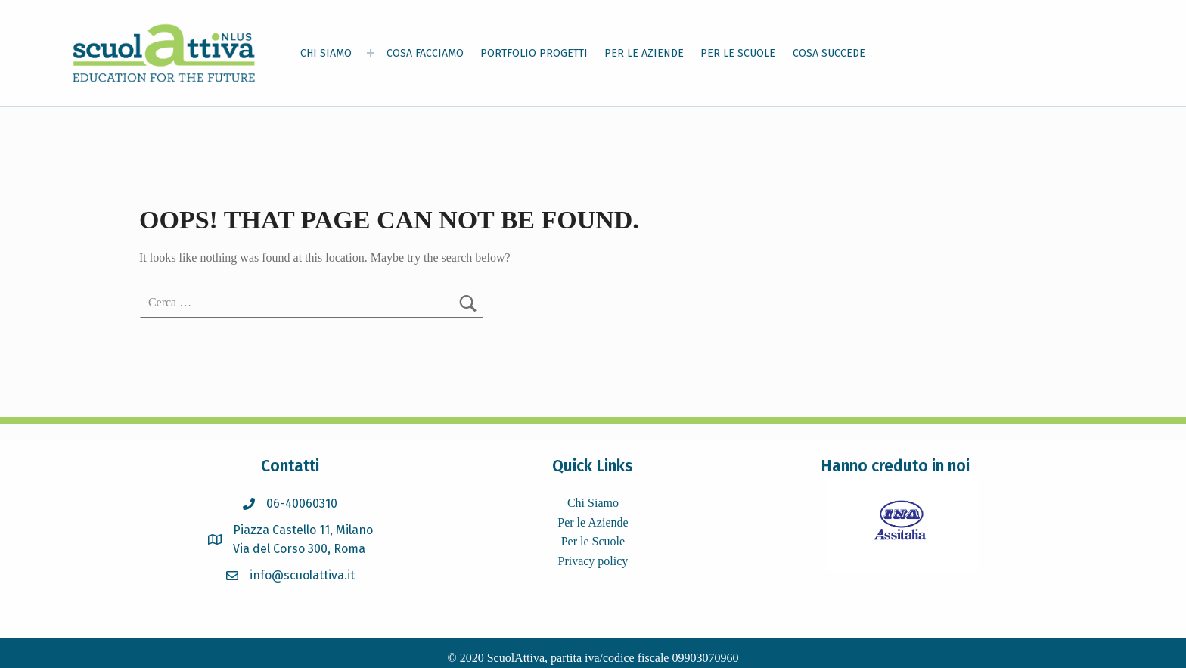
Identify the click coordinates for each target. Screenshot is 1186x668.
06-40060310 (301, 503)
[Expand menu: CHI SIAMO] (370, 53)
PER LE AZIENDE (644, 53)
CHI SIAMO (326, 53)
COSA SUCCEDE (829, 53)
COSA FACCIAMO (425, 53)
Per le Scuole (593, 541)
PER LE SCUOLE (737, 53)
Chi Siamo (593, 502)
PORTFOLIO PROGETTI (534, 53)
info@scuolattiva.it (302, 575)
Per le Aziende (592, 522)
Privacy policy (592, 561)
